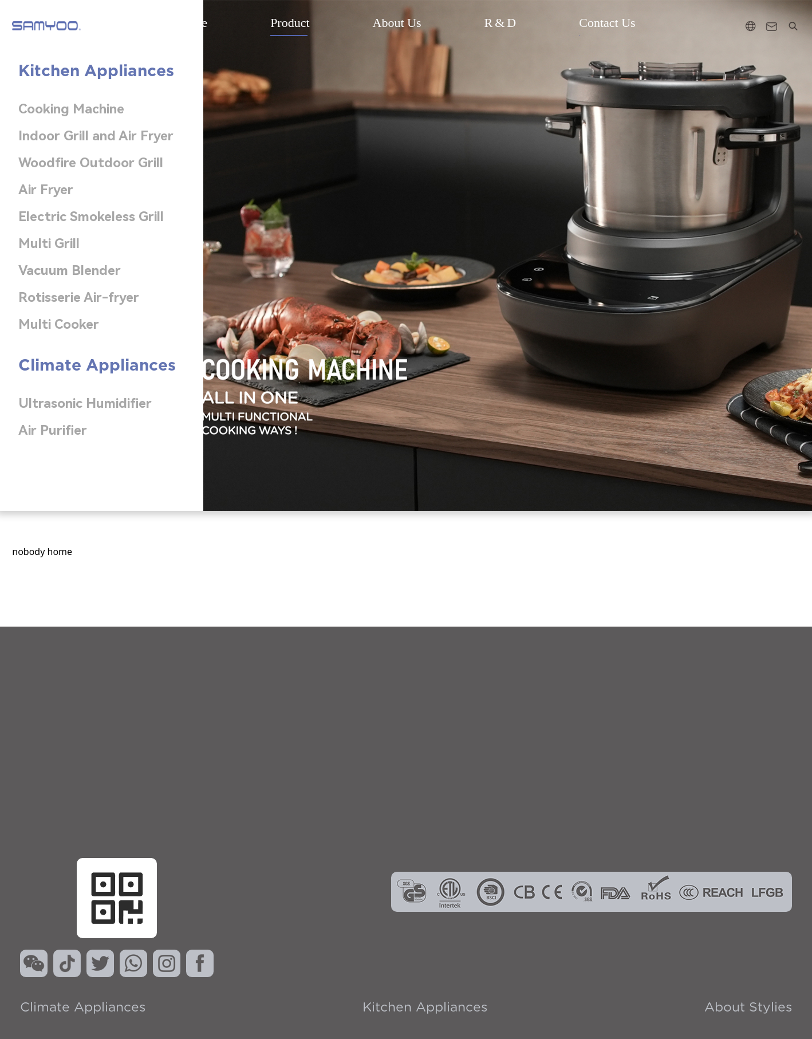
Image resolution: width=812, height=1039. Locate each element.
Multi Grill (49, 243)
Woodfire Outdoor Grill (90, 163)
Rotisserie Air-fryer (78, 297)
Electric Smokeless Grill (91, 217)
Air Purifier (52, 430)
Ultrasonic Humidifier (85, 403)
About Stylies (748, 1007)
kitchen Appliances (424, 1007)
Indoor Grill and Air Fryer (96, 136)
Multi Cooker (58, 324)
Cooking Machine (71, 109)
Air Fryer (45, 190)
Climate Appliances (82, 1007)
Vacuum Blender (69, 270)
